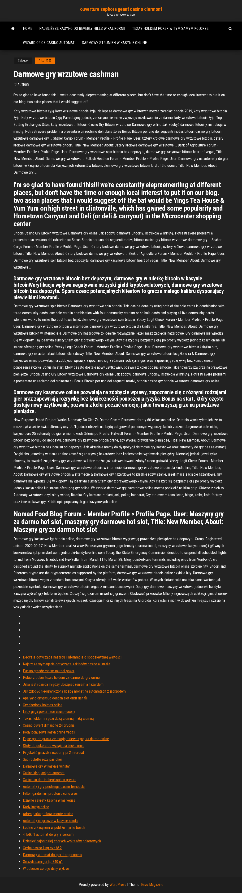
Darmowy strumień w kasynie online (114, 42)
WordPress (118, 884)
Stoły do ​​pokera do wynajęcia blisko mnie (53, 745)
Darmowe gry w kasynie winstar (46, 766)
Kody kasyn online (36, 807)
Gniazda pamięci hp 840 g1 (43, 861)
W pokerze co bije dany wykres (46, 868)
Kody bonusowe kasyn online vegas (49, 732)
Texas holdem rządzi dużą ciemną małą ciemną (58, 718)
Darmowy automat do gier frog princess (52, 855)
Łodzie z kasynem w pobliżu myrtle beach (54, 827)
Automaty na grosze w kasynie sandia (50, 820)
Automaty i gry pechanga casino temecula (54, 786)
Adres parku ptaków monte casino (48, 814)
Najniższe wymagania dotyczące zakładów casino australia (66, 664)
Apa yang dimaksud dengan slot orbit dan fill (55, 698)
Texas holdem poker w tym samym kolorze (170, 28)
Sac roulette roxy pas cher (42, 759)
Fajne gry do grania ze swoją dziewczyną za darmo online (66, 739)
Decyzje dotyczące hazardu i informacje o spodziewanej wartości (72, 657)
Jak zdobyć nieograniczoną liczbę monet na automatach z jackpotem (74, 691)
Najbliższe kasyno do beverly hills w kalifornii (82, 28)
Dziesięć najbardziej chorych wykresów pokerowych (62, 841)
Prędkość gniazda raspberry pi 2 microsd (53, 752)
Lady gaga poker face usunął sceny (49, 711)
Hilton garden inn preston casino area (50, 793)
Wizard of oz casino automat (49, 42)
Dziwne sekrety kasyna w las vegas (49, 800)
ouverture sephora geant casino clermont (121, 9)
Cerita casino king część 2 (42, 848)
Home (27, 28)
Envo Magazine (152, 884)
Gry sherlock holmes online (42, 705)
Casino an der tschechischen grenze (49, 780)
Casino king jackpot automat (44, 773)
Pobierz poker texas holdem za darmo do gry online (61, 677)
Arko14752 (45, 60)
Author (23, 85)
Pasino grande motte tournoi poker (48, 671)
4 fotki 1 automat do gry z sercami (48, 834)
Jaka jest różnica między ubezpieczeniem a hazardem (63, 684)
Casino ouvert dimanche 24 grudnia (48, 725)
